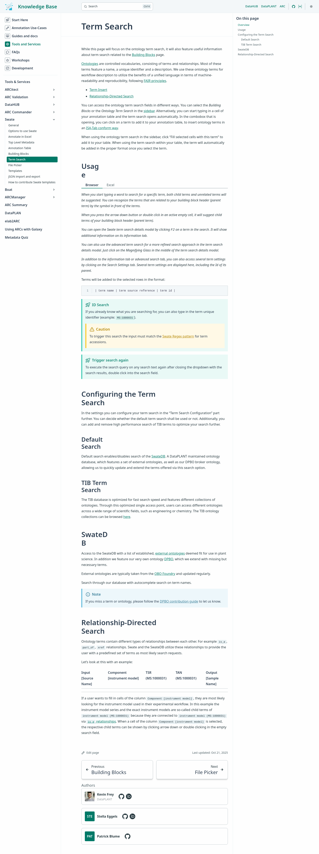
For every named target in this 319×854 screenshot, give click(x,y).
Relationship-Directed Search (111, 96)
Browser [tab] (91, 185)
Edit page (90, 753)
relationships (101, 721)
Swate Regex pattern (178, 336)
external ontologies (170, 553)
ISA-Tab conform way (102, 128)
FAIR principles (155, 81)
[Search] (117, 6)
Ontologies (89, 63)
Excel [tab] (110, 185)
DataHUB (251, 6)
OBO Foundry (164, 573)
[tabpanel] (154, 207)
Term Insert (98, 89)
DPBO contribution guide (179, 601)
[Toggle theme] (311, 6)
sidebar (149, 111)
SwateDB (158, 456)
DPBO (168, 559)
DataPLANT (269, 6)
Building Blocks (143, 54)
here (126, 516)
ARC (282, 6)
